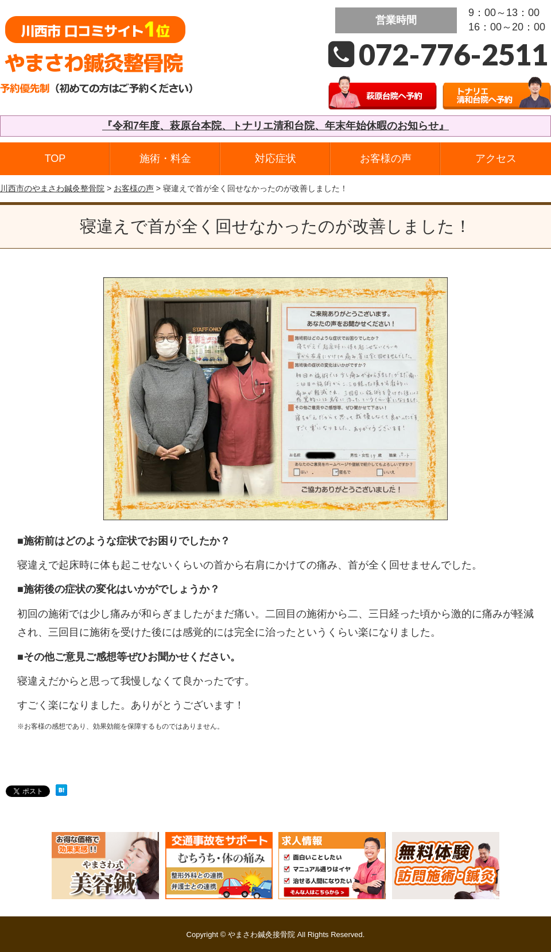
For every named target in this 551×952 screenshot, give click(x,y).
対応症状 (275, 158)
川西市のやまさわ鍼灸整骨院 (52, 188)
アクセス (496, 158)
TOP (55, 158)
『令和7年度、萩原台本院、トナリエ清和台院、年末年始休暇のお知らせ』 (275, 125)
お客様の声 (386, 158)
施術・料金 (165, 158)
